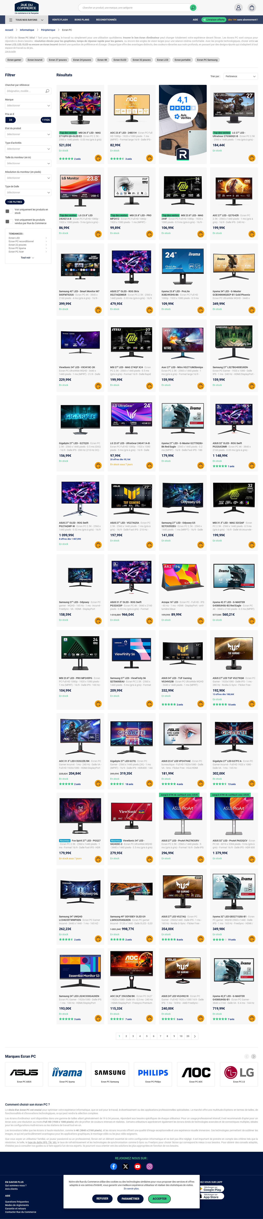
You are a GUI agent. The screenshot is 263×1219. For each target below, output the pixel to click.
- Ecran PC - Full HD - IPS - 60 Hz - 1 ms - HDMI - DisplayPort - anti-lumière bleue (183, 605)
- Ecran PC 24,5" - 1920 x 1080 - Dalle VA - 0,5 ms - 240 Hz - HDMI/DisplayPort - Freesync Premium (131, 999)
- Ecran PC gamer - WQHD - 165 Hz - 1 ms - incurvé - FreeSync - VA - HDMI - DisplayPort (80, 605)
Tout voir (28, 257)
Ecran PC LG (239, 1082)
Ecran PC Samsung (207, 60)
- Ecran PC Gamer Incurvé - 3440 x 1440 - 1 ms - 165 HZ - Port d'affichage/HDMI (79, 923)
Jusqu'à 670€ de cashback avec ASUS (179, 795)
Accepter (161, 1199)
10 (181, 1036)
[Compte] (238, 7)
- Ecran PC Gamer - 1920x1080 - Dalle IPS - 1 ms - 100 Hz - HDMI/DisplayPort (80, 999)
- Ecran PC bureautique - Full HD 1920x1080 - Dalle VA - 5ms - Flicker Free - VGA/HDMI (182, 764)
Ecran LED (14, 238)
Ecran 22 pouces (17, 244)
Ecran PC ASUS (24, 1082)
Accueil (9, 30)
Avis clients (11, 1189)
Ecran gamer (14, 60)
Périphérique (48, 30)
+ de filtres (15, 201)
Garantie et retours (15, 1208)
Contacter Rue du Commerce (20, 1212)
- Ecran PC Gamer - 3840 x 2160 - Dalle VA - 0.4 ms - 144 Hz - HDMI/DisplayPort (233, 1003)
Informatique (27, 30)
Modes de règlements (17, 1205)
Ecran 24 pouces (82, 60)
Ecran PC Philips (153, 1082)
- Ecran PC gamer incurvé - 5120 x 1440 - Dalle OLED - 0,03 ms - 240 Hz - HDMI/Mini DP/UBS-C (131, 923)
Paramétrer (130, 1199)
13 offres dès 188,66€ (223, 694)
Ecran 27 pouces (58, 60)
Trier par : (215, 76)
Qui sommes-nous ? (16, 1185)
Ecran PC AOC (196, 1082)
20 (188, 1036)
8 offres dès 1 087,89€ (70, 539)
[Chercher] (193, 7)
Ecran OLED (120, 60)
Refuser (101, 1199)
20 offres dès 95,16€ (120, 459)
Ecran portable (183, 60)
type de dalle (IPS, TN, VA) (42, 1142)
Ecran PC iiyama (17, 248)
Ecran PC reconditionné (21, 241)
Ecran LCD (162, 60)
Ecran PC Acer (16, 251)
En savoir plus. (131, 1188)
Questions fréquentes (17, 1201)
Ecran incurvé (35, 60)
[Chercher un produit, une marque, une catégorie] (137, 8)
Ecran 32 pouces (142, 60)
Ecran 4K (102, 60)
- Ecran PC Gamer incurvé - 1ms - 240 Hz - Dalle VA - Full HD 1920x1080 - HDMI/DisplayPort (80, 764)
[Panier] (252, 7)
